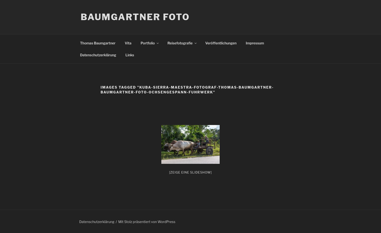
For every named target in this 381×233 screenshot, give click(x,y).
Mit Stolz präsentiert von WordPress (146, 222)
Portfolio (150, 43)
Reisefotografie (182, 43)
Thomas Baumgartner (98, 43)
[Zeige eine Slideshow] (190, 172)
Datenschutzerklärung (98, 55)
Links (129, 55)
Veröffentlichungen (221, 43)
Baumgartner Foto (135, 17)
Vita (128, 43)
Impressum (255, 43)
